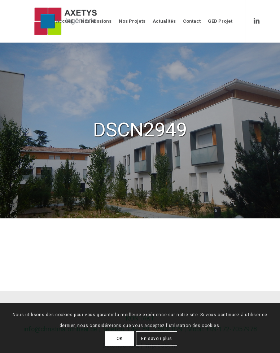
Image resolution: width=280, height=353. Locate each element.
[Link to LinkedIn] (256, 21)
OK (120, 338)
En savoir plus (156, 338)
